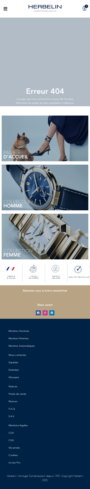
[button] (5, 9)
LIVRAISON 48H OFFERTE (33, 277)
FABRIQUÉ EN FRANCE (11, 277)
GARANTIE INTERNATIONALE (79, 277)
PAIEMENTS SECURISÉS (56, 277)
